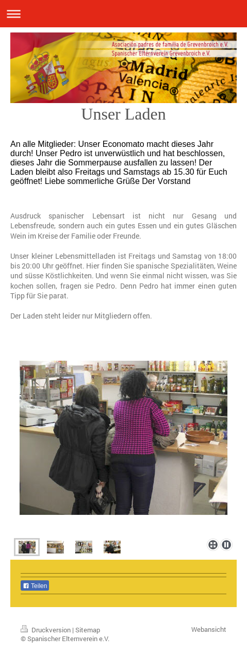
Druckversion (46, 630)
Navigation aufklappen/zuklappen (123, 14)
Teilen (35, 586)
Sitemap (87, 630)
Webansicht (208, 629)
